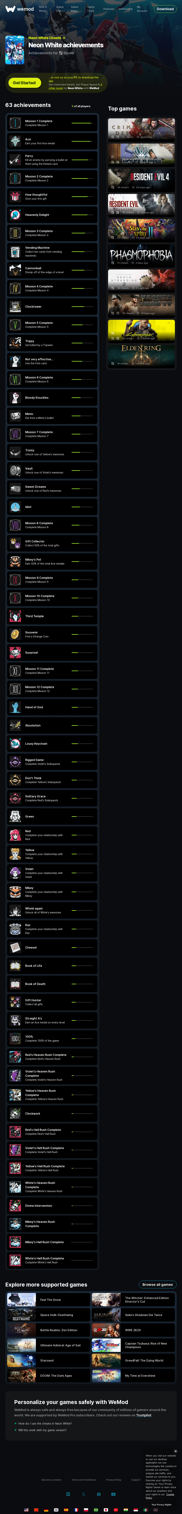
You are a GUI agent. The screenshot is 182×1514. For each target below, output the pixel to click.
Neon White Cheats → (46, 38)
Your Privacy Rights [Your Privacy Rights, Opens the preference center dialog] (161, 1504)
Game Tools (90, 8)
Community (126, 8)
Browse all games (158, 1284)
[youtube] (113, 1495)
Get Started (24, 82)
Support (136, 1479)
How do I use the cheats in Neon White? (45, 1423)
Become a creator (51, 1479)
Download (165, 9)
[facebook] (99, 1495)
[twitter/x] (83, 1495)
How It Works (43, 8)
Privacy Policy (113, 1479)
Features (108, 8)
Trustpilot (143, 1415)
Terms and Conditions (84, 1479)
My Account (142, 8)
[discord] (68, 1494)
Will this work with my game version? (42, 1430)
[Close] (175, 1451)
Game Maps (74, 8)
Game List (60, 8)
